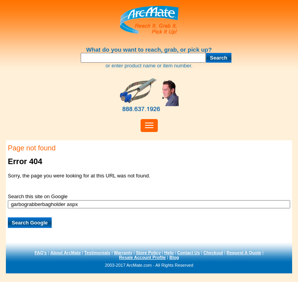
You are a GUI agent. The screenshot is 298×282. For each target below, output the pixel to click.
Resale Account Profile (142, 257)
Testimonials (97, 252)
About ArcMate (65, 252)
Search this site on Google (37, 196)
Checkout (213, 252)
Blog (174, 257)
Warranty (123, 252)
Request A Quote (244, 252)
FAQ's (40, 252)
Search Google (30, 223)
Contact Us (188, 252)
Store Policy (148, 252)
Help (169, 252)
